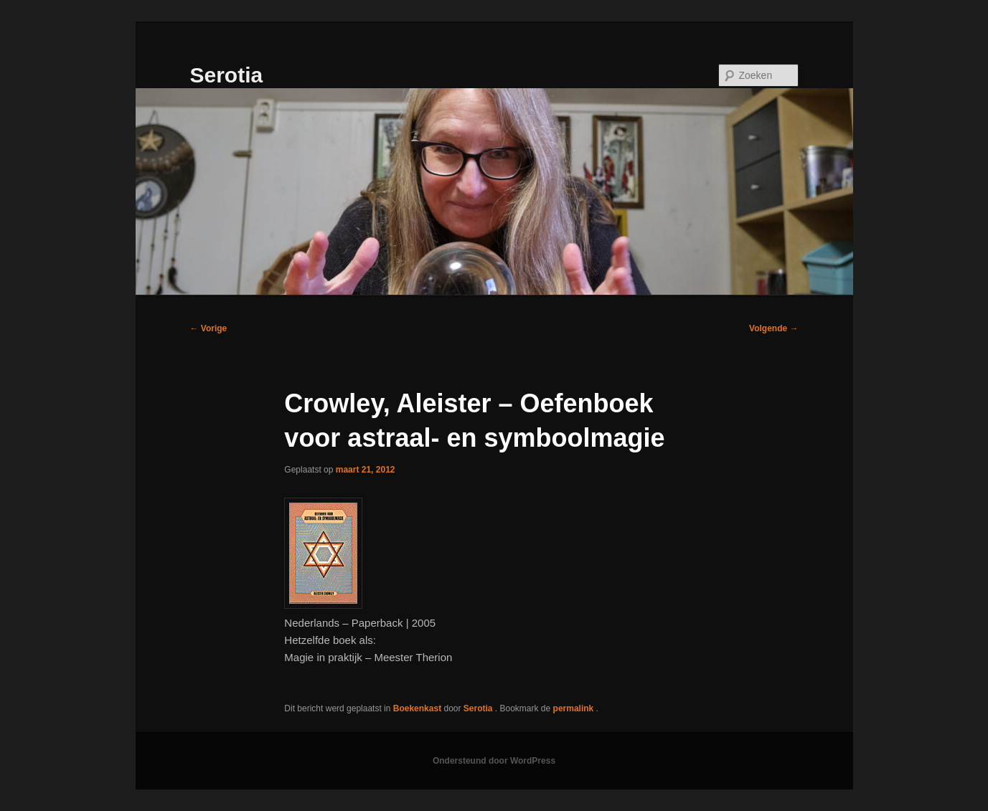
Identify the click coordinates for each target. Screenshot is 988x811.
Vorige (208, 328)
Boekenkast (417, 708)
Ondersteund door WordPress (494, 761)
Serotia (226, 75)
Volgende (773, 328)
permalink (574, 708)
